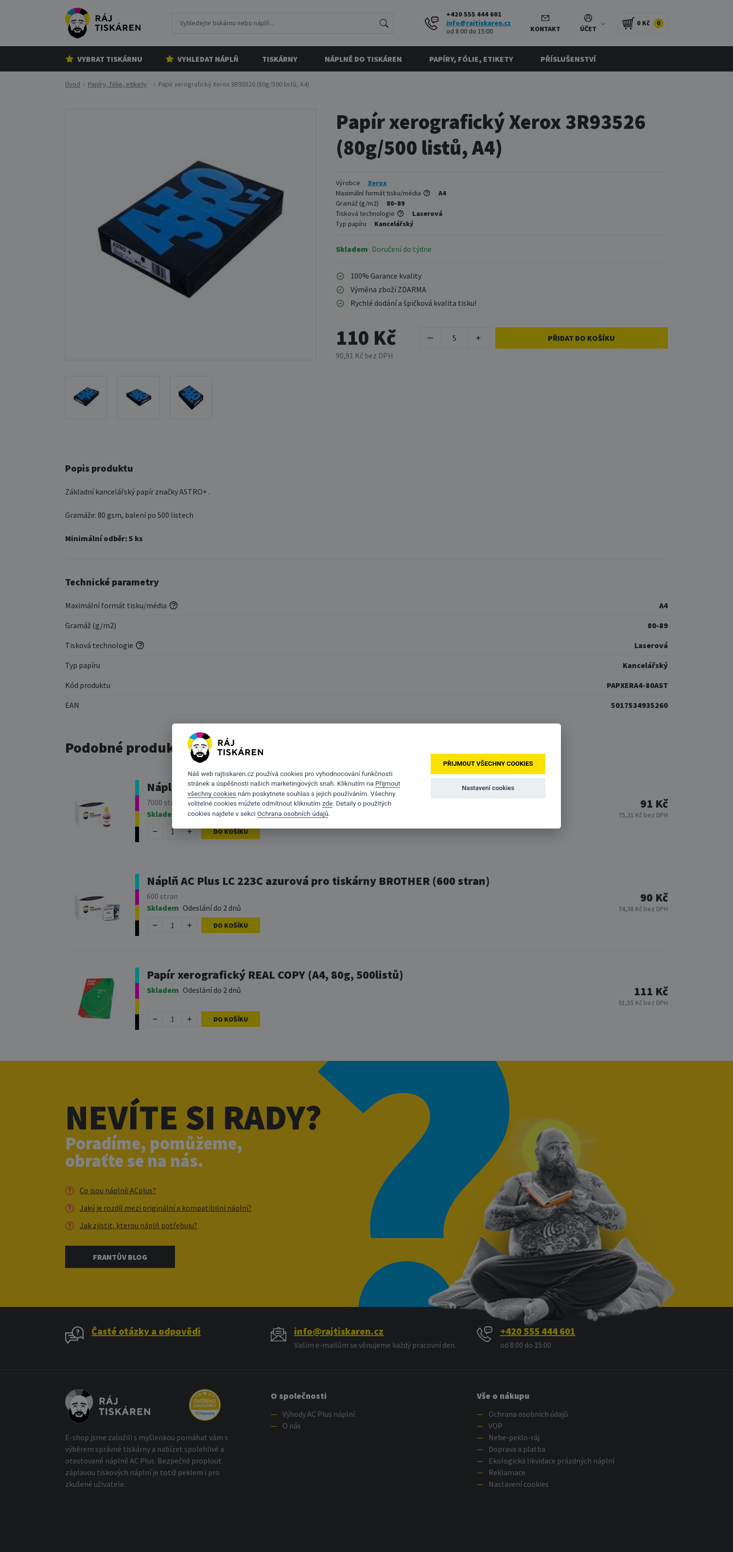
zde (327, 803)
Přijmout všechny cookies (488, 763)
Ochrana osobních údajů (292, 813)
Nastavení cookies (488, 788)
